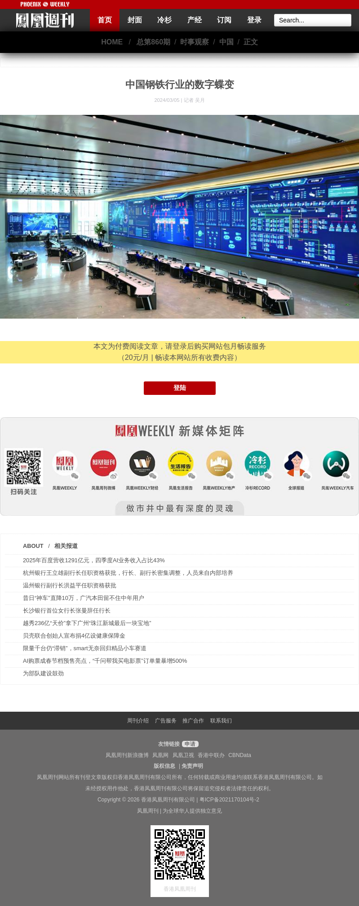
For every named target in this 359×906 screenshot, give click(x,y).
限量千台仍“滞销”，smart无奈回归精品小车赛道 (84, 648)
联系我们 (221, 721)
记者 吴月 (194, 100)
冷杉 (164, 20)
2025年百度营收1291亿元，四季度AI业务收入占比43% (94, 560)
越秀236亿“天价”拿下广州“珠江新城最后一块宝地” (87, 623)
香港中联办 (211, 755)
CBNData (239, 755)
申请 (189, 744)
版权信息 (164, 766)
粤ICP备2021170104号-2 (229, 800)
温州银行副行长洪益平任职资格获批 (69, 585)
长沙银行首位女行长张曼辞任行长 (67, 610)
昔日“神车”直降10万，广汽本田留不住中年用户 (83, 598)
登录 (254, 20)
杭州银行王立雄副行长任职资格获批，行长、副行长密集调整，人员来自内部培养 (128, 572)
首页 (105, 20)
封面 (135, 20)
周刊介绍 (138, 721)
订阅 (224, 20)
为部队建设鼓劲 (43, 673)
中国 (226, 42)
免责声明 (192, 766)
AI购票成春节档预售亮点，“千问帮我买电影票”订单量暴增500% (105, 660)
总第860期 (153, 42)
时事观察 (194, 42)
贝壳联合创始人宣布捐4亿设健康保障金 (74, 635)
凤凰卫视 (183, 755)
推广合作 (193, 721)
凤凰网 (160, 755)
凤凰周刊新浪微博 (127, 755)
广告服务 (166, 721)
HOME (112, 42)
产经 (194, 20)
